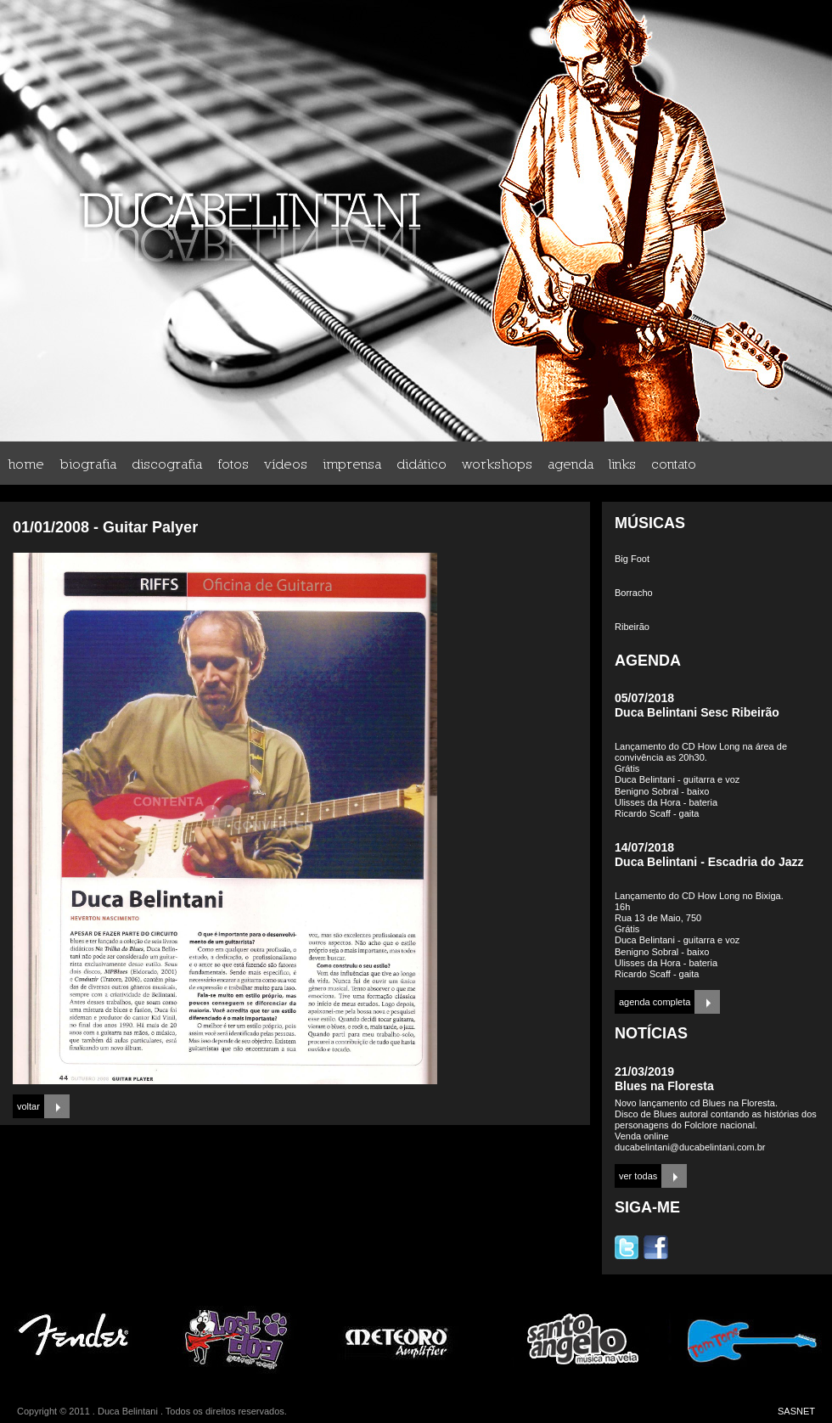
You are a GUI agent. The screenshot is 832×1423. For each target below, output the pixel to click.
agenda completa (654, 1002)
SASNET (796, 1411)
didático (421, 463)
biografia (87, 463)
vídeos (285, 463)
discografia (167, 463)
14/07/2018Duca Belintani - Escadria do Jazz (709, 855)
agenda (570, 463)
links (622, 463)
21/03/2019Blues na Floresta (664, 1079)
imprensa (352, 463)
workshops (497, 463)
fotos (233, 463)
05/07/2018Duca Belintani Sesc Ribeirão (697, 705)
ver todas (638, 1176)
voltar (28, 1106)
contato (673, 463)
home (26, 463)
